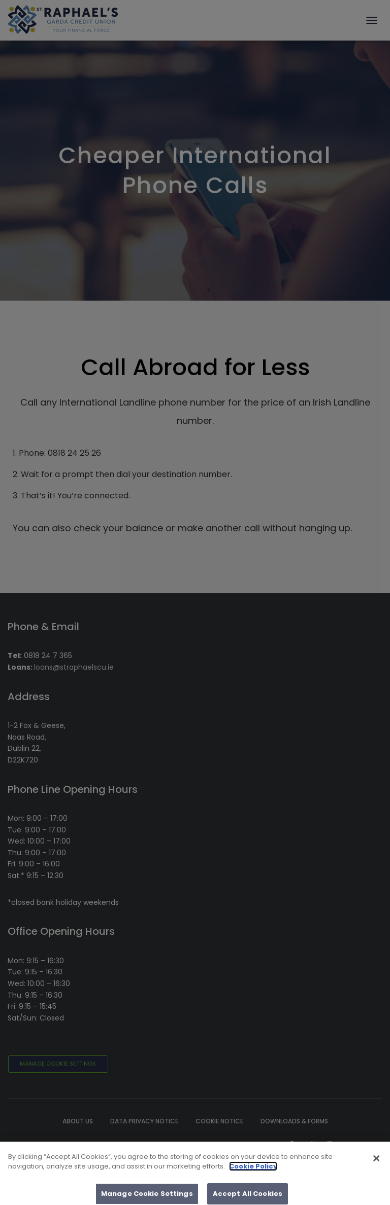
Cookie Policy (253, 1171)
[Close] (376, 1162)
